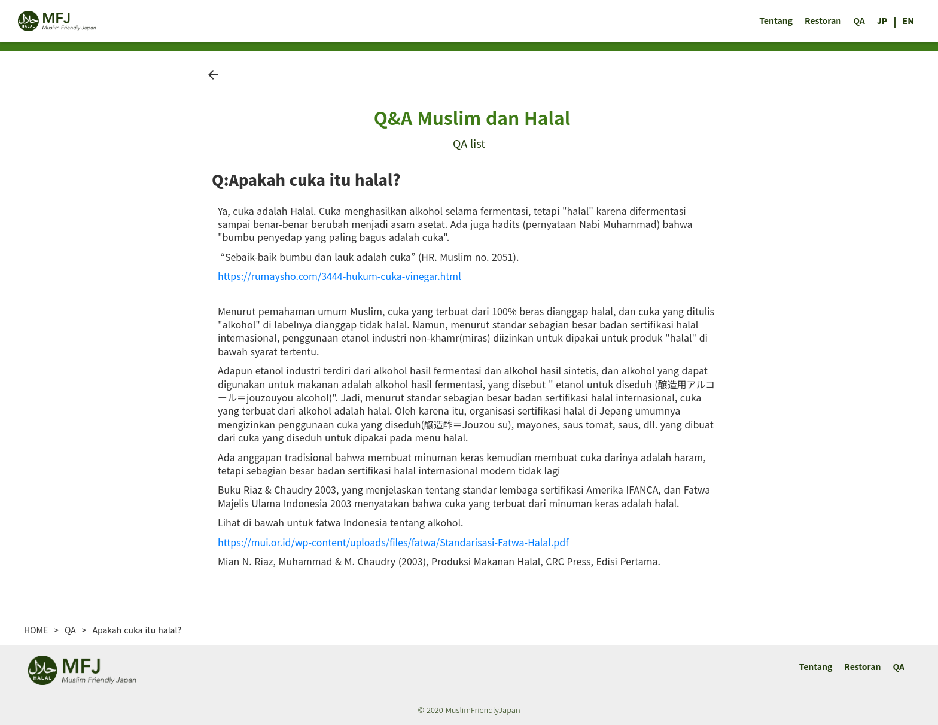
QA (859, 20)
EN (908, 20)
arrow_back (213, 75)
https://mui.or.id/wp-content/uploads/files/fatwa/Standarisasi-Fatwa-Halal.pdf (393, 542)
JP (882, 20)
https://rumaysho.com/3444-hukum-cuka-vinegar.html (339, 276)
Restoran (823, 20)
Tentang (776, 20)
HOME (36, 630)
